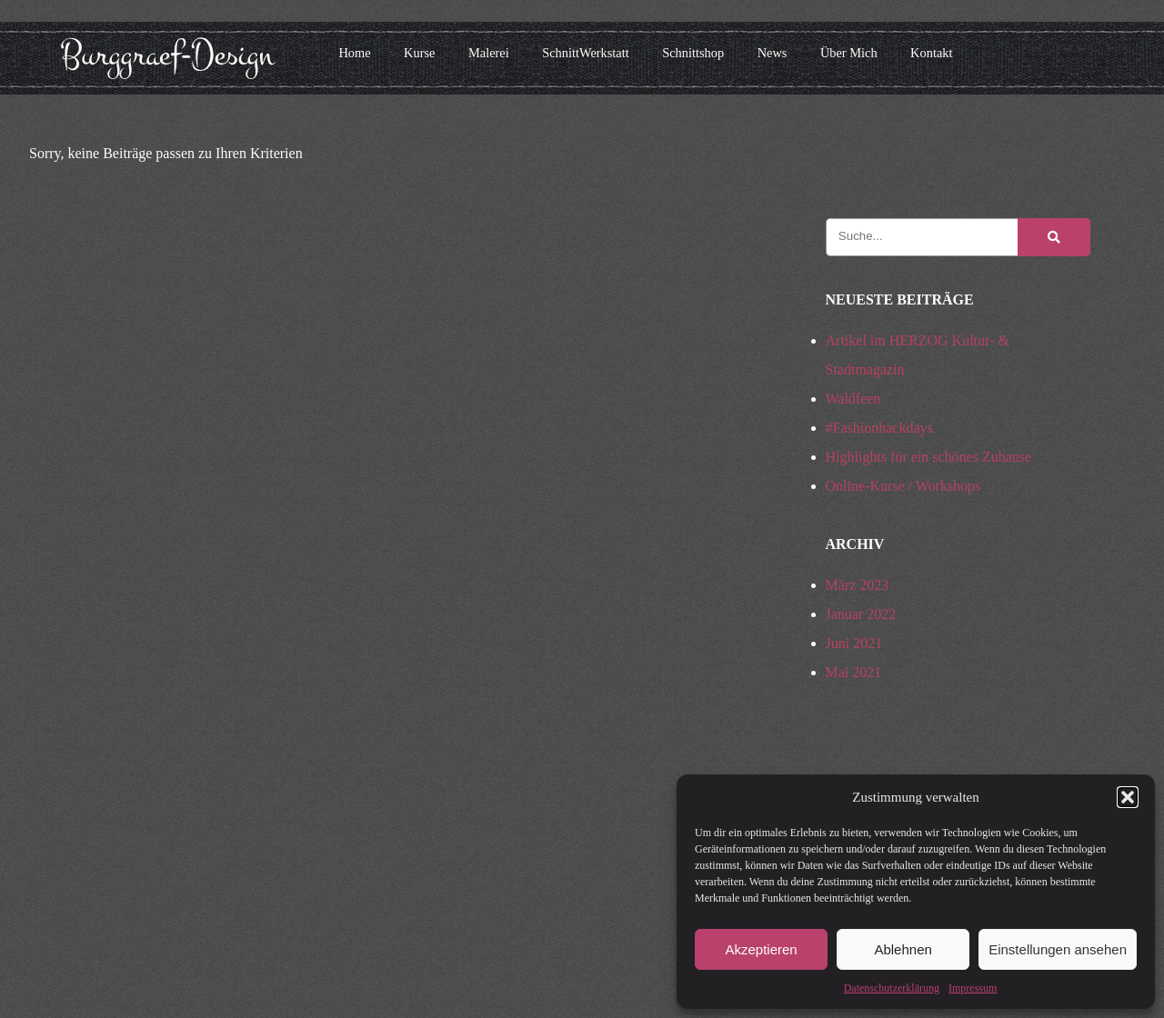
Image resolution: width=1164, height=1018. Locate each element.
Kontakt (931, 52)
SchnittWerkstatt (585, 52)
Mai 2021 (854, 672)
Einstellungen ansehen (1057, 949)
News (773, 52)
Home (354, 52)
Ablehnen (902, 949)
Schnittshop (693, 52)
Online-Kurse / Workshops (903, 486)
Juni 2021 (854, 643)
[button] (1128, 797)
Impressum (972, 988)
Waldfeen (853, 398)
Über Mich (849, 52)
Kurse (419, 52)
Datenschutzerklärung (891, 988)
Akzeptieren (761, 949)
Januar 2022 (861, 614)
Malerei (488, 52)
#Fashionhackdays (879, 427)
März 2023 (857, 585)
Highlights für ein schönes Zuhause (929, 456)
